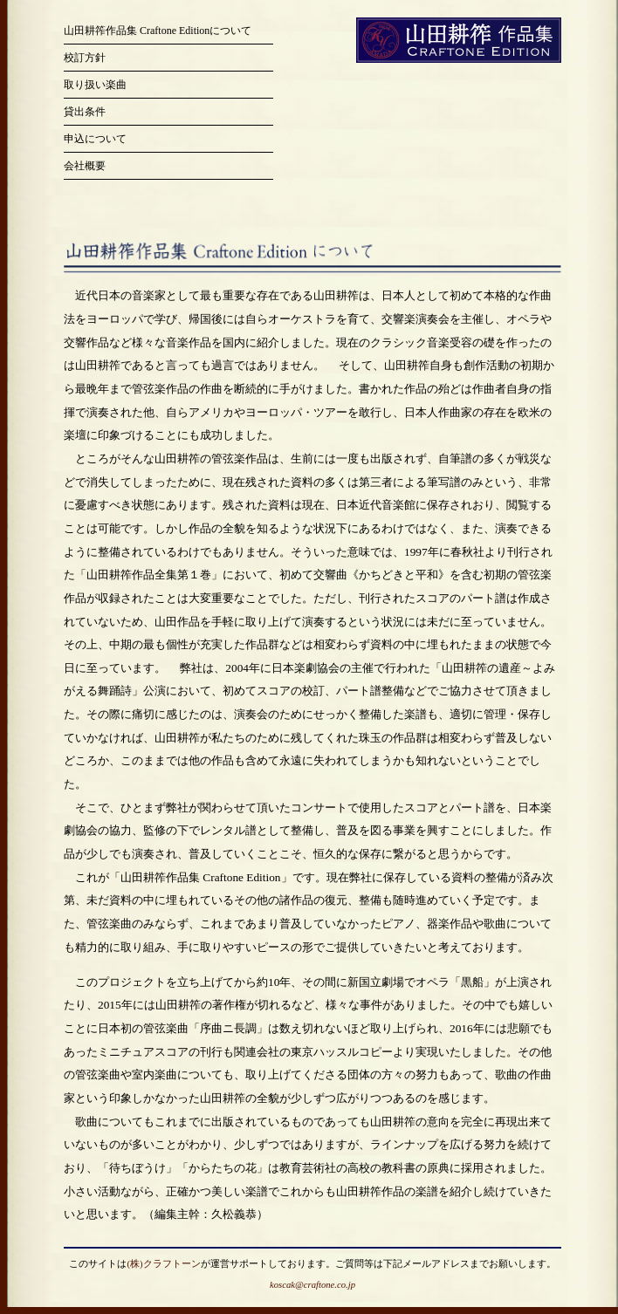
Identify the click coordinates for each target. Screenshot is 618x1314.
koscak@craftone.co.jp (312, 1285)
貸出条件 (85, 112)
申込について (95, 139)
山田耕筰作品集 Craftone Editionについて (157, 30)
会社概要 (85, 166)
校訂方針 (85, 57)
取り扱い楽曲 (95, 85)
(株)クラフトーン (163, 1264)
